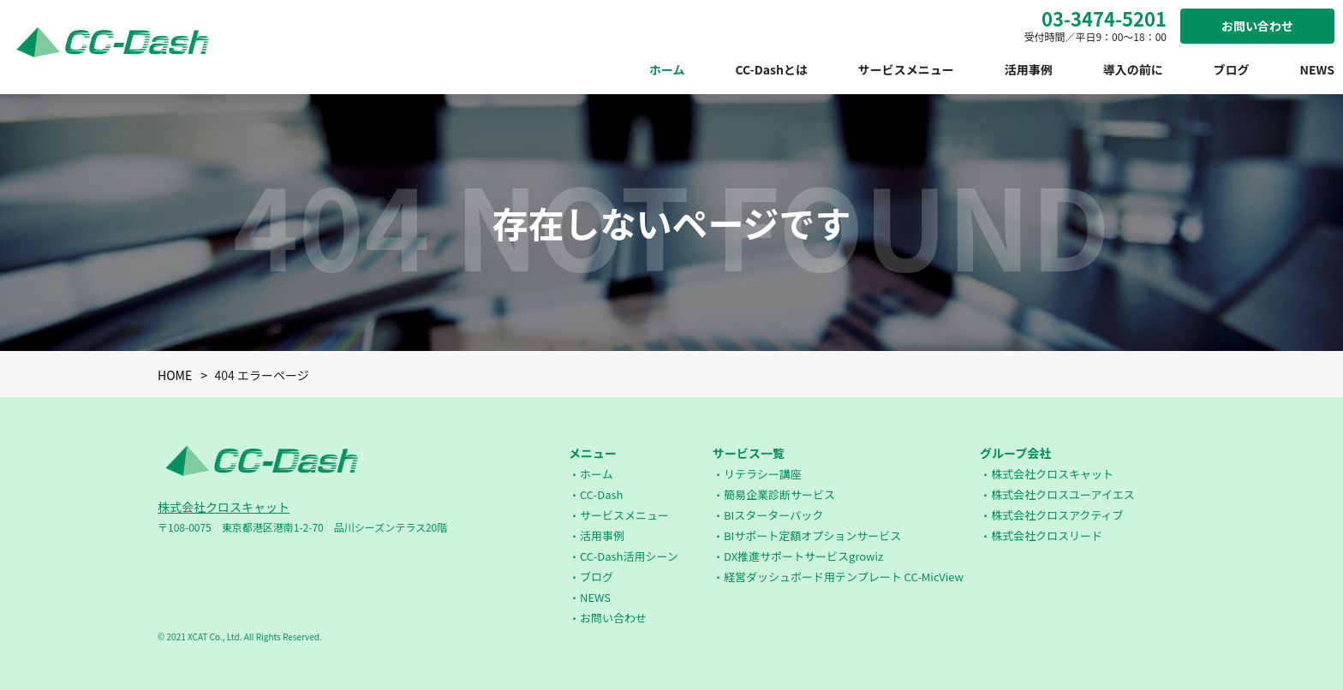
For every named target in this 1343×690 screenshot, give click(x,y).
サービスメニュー (906, 69)
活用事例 (1029, 69)
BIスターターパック (773, 515)
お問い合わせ (1257, 25)
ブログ (1232, 69)
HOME (175, 375)
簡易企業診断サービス (779, 494)
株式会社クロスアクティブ (1057, 515)
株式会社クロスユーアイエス (1063, 494)
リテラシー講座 (763, 474)
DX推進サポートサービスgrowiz (803, 556)
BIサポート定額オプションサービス (812, 535)
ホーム (667, 69)
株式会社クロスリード (1046, 535)
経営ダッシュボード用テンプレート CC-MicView (844, 576)
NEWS (1316, 69)
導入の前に (1133, 69)
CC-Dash (601, 494)
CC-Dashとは (771, 69)
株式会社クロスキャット (223, 506)
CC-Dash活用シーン (629, 556)
